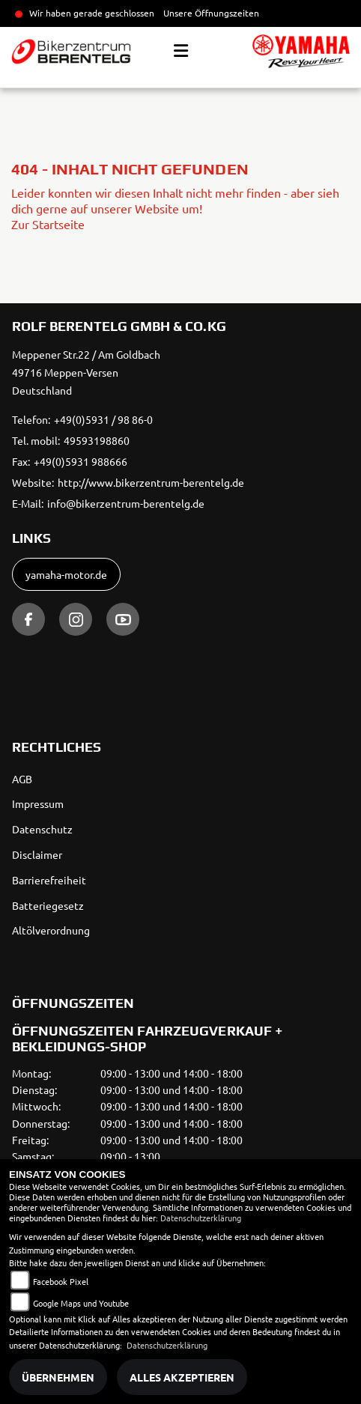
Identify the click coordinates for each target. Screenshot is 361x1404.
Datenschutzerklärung (200, 1218)
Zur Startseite (48, 223)
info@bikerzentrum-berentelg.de (125, 503)
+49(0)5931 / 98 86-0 (103, 419)
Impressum (38, 803)
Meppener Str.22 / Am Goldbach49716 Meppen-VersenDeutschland (86, 372)
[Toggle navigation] (181, 50)
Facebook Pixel (60, 1281)
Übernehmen (58, 1377)
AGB (22, 778)
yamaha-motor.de (66, 574)
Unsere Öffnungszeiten (211, 13)
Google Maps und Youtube (81, 1303)
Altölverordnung (51, 930)
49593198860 (97, 440)
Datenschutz (42, 829)
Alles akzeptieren (182, 1377)
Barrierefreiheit (49, 880)
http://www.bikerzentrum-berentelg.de (151, 482)
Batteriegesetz (48, 905)
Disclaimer (37, 854)
